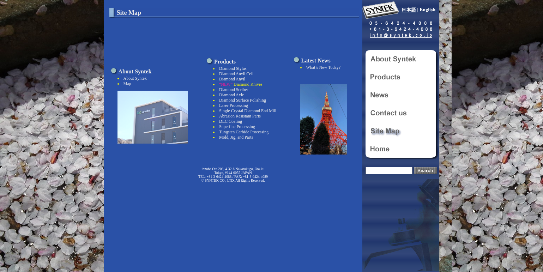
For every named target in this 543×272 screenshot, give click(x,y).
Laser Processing (233, 105)
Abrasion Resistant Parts (240, 116)
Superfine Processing (237, 126)
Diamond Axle (231, 94)
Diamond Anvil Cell (236, 73)
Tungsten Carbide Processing (244, 131)
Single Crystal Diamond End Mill (247, 110)
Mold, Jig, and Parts (236, 137)
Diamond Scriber (233, 89)
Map (127, 83)
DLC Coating (230, 121)
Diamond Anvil (232, 79)
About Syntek (135, 78)
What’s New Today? (323, 67)
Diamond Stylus (233, 68)
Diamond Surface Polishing (242, 100)
